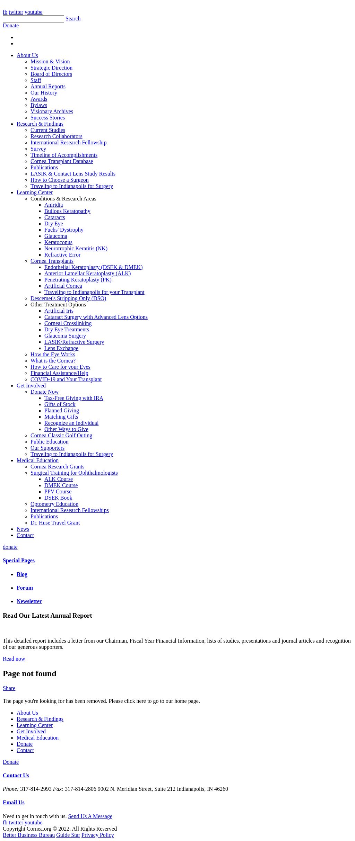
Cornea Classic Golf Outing (61, 435)
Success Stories (48, 117)
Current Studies (48, 130)
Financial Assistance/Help (59, 373)
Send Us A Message (90, 816)
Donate (25, 744)
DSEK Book (58, 498)
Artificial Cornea (63, 286)
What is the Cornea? (53, 361)
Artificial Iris (58, 311)
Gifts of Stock (60, 404)
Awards (39, 99)
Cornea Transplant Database (62, 161)
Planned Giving (61, 410)
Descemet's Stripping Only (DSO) (68, 298)
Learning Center (35, 192)
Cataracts (54, 217)
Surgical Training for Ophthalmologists (74, 473)
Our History (44, 93)
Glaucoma (55, 236)
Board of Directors (51, 74)
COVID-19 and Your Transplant (66, 379)
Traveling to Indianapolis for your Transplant (94, 292)
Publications (44, 167)
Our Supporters (47, 448)
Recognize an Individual (71, 423)
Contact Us (16, 775)
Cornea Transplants (52, 261)
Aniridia (53, 205)
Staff (36, 80)
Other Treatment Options (58, 304)
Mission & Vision (50, 61)
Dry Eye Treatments (66, 329)
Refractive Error (62, 255)
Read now (14, 659)
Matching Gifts (61, 417)
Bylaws (39, 105)
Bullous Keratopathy (67, 211)
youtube (34, 12)
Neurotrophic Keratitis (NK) (75, 248)
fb (5, 12)
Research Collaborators (57, 136)
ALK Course (58, 479)
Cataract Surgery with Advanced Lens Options (96, 317)
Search (73, 18)
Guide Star (68, 835)
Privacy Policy (97, 835)
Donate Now (45, 392)
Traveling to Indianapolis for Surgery (72, 186)
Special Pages (19, 560)
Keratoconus (58, 242)
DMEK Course (61, 485)
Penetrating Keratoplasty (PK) (78, 280)
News (23, 529)
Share (9, 688)
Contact (25, 535)
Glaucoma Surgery (65, 336)
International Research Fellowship (69, 142)
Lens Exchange (61, 348)
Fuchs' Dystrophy (64, 230)
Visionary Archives (52, 111)
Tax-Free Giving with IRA (73, 398)
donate (10, 547)
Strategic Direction (51, 68)
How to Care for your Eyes (60, 367)
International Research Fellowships (70, 510)
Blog (22, 574)
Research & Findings (40, 124)
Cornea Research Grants (58, 466)
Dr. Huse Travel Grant (55, 523)
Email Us (14, 802)
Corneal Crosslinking (68, 323)
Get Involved (31, 385)
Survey (38, 149)
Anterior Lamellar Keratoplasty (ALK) (87, 273)
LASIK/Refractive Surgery (74, 342)
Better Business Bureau (29, 835)
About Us (27, 55)
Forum (25, 588)
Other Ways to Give (66, 429)
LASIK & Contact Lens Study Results (73, 174)
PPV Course (57, 491)
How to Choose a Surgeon (60, 180)
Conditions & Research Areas (63, 199)
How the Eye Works (53, 354)
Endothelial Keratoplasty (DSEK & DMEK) (93, 267)
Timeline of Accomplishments (64, 155)
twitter (16, 12)
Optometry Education (54, 504)
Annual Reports (48, 86)
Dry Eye (53, 223)
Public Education (50, 442)
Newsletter (29, 601)
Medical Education (38, 460)
